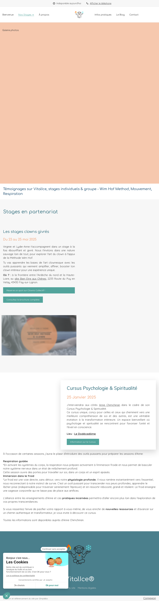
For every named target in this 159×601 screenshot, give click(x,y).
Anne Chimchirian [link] (109, 405)
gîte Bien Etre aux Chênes (30, 278)
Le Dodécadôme (85, 433)
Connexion (149, 598)
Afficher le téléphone (100, 3)
